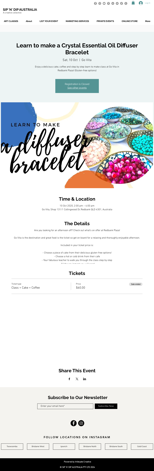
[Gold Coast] (142, 446)
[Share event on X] (77, 379)
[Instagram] (99, 3)
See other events (77, 87)
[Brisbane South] (116, 446)
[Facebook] (95, 3)
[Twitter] (117, 3)
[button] (133, 3)
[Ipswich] (64, 446)
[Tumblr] (125, 3)
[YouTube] (104, 3)
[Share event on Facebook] (69, 379)
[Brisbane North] (90, 446)
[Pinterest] (108, 3)
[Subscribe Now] (106, 406)
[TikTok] (121, 3)
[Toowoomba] (12, 446)
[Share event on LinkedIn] (84, 379)
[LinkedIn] (112, 3)
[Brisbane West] (38, 446)
